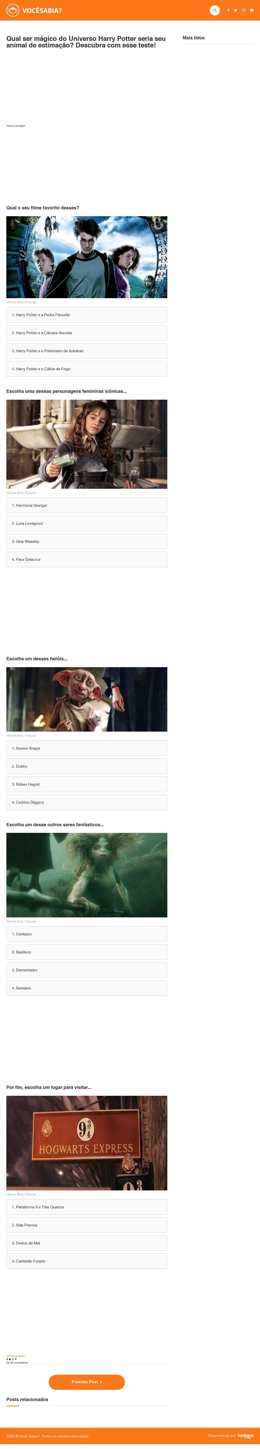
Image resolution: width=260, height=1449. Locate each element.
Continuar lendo (15, 1360)
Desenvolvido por (231, 1441)
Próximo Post (87, 1387)
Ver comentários (17, 1367)
